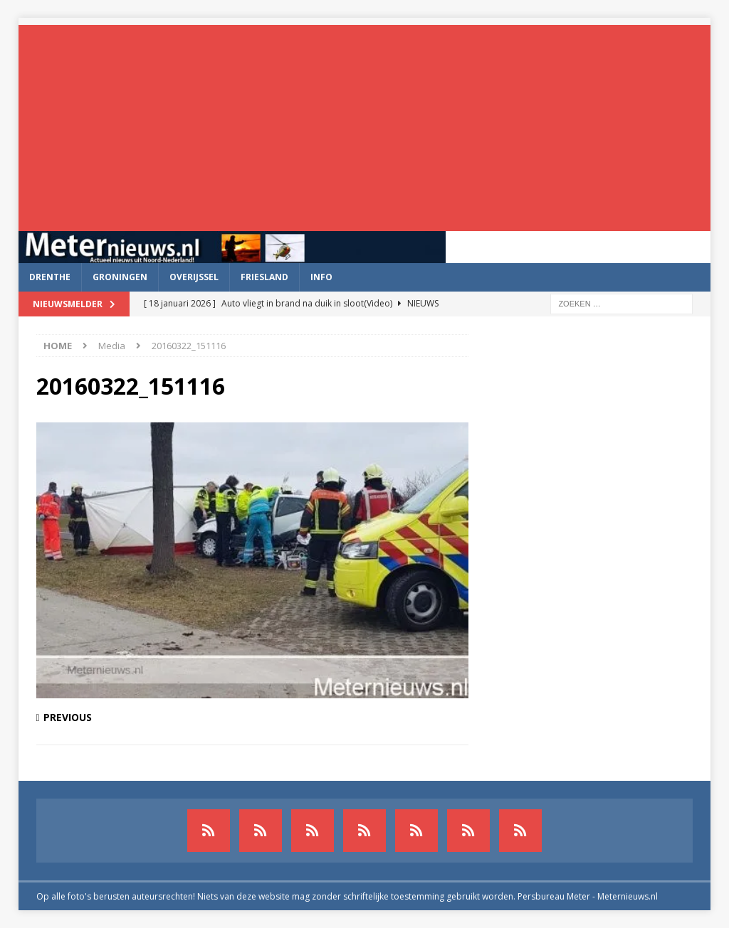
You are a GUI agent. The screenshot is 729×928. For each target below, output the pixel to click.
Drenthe (49, 277)
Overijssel (194, 277)
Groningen (120, 277)
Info (321, 277)
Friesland (264, 277)
